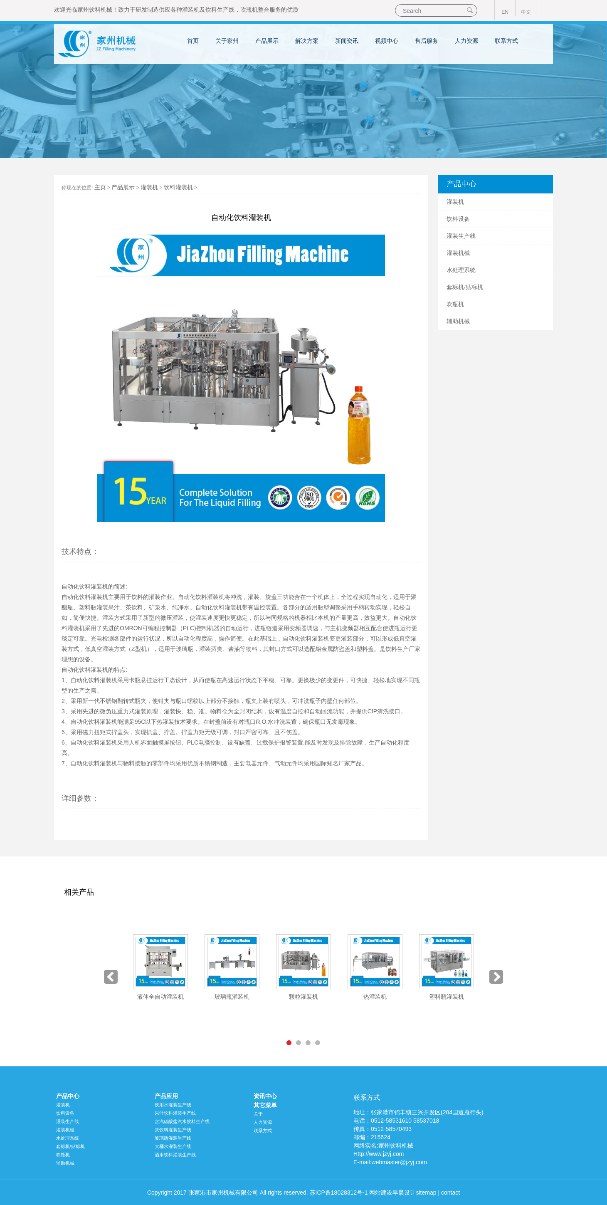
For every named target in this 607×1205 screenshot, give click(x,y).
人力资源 (466, 40)
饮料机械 (100, 9)
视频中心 (386, 40)
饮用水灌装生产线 (173, 1104)
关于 (258, 1113)
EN (504, 12)
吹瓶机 (249, 9)
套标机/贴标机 (465, 287)
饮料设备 (458, 219)
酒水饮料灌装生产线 (175, 1154)
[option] (160, 967)
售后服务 (426, 40)
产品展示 (267, 40)
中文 (526, 12)
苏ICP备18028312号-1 (339, 1192)
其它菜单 (265, 1105)
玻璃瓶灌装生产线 (173, 1138)
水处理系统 (461, 270)
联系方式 (506, 40)
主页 (100, 187)
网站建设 (380, 1192)
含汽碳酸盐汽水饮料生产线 (182, 1121)
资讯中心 (265, 1096)
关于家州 (227, 40)
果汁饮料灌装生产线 (175, 1113)
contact (450, 1192)
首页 (193, 40)
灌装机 (191, 9)
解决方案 (306, 40)
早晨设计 (404, 1192)
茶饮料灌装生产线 (173, 1129)
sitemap (426, 1192)
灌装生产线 (461, 236)
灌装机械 (458, 253)
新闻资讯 (346, 40)
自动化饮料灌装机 (201, 597)
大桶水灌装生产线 (173, 1146)
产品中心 (67, 1096)
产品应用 (166, 1096)
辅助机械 (458, 321)
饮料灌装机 (178, 187)
